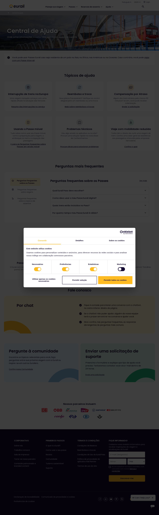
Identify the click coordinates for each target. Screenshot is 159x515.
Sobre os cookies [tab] (117, 240)
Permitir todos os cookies (115, 280)
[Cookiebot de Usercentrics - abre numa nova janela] (122, 232)
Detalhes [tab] (79, 240)
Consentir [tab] (42, 240)
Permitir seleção (79, 280)
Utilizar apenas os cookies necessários (44, 280)
